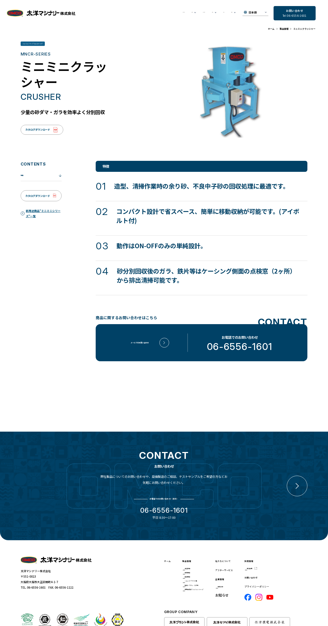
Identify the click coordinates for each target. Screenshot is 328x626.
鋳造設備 (195, 563)
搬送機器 (195, 577)
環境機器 (195, 570)
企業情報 (246, 572)
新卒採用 (287, 563)
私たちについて (115, 14)
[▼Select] (255, 13)
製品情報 (192, 553)
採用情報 (284, 553)
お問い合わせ (287, 573)
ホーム (169, 553)
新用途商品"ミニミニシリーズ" (209, 597)
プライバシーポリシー (290, 582)
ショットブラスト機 (202, 583)
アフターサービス (164, 14)
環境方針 (249, 581)
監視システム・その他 (203, 590)
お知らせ (208, 14)
